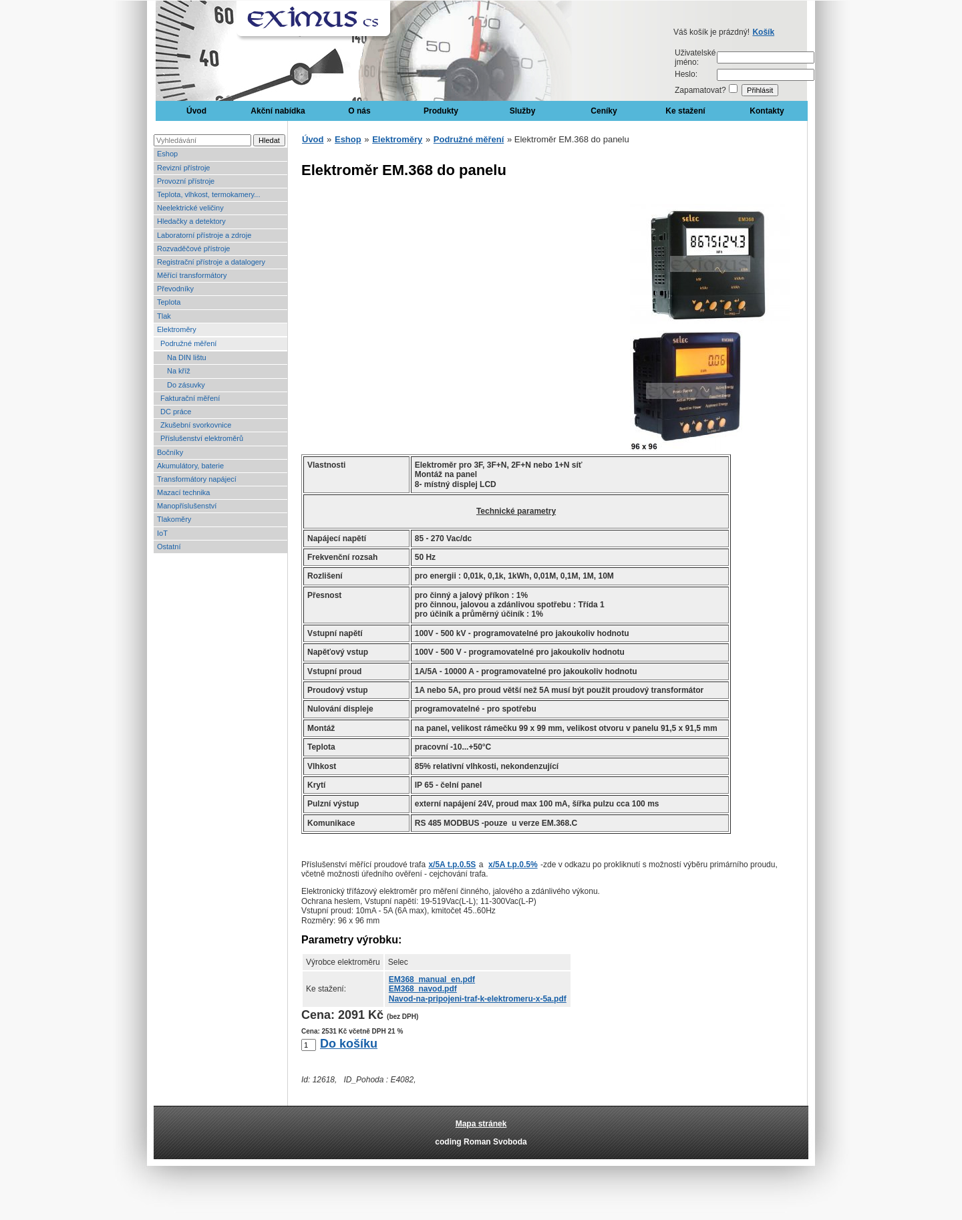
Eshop (167, 154)
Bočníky (170, 452)
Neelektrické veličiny (190, 208)
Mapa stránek (481, 1123)
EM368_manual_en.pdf (432, 979)
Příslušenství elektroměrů (201, 438)
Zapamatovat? (700, 90)
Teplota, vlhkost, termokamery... (208, 194)
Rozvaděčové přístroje (193, 249)
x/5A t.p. (452, 864)
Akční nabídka (278, 111)
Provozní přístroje (185, 181)
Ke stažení (685, 111)
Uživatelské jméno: (695, 57)
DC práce (175, 412)
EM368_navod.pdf (423, 989)
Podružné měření (188, 343)
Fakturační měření (190, 398)
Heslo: (686, 74)
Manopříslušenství (186, 506)
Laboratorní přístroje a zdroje (204, 235)
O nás (359, 111)
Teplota (168, 302)
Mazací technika (183, 492)
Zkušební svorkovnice (195, 425)
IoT (162, 533)
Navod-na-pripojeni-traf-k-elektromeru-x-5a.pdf (478, 999)
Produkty (441, 111)
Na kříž (178, 371)
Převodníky (175, 289)
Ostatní (168, 547)
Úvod (196, 111)
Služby (523, 111)
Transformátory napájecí (196, 479)
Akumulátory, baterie (190, 466)
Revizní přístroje (183, 168)
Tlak (164, 316)
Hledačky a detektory (191, 221)
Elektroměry (176, 329)
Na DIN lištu (186, 357)
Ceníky (604, 111)
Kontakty (767, 111)
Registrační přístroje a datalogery (211, 262)
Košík (763, 32)
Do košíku (348, 1043)
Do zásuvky (186, 385)
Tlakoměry (174, 519)
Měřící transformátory (192, 275)
